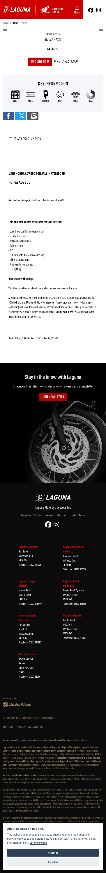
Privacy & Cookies (23, 727)
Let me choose (38, 842)
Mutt (65, 515)
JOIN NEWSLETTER (53, 396)
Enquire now (40, 61)
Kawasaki (49, 515)
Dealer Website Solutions (10, 698)
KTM (58, 515)
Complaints (38, 727)
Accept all (53, 852)
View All (5, 22)
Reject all (53, 862)
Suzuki (73, 515)
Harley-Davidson (27, 515)
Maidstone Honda (72, 615)
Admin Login (8, 727)
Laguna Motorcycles (28, 547)
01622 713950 (70, 61)
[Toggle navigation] (77, 10)
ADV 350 (25, 22)
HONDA (15, 22)
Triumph (82, 515)
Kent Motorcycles (27, 654)
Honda (40, 515)
